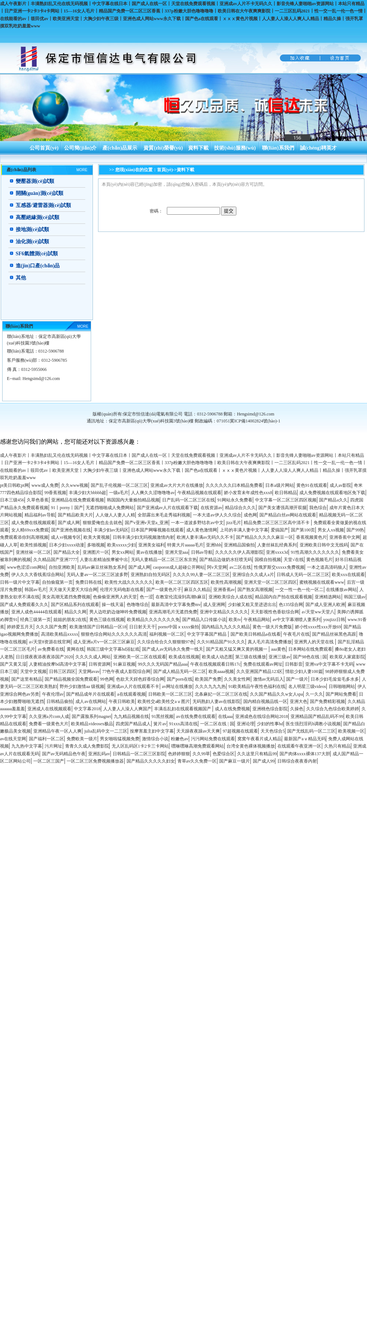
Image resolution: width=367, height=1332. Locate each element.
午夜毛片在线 (296, 634)
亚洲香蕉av (224, 589)
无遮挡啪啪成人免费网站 (110, 507)
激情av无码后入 (268, 679)
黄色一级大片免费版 (272, 626)
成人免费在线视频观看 (33, 522)
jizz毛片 (233, 522)
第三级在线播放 (250, 656)
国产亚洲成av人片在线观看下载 (167, 507)
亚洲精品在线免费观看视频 (77, 500)
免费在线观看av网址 (262, 664)
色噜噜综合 (138, 604)
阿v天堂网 (217, 567)
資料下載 (198, 148)
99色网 (106, 679)
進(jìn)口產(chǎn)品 (38, 265)
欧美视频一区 (351, 731)
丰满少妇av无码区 (111, 530)
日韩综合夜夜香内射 (297, 761)
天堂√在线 (294, 559)
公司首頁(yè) (44, 148)
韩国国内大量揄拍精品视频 (133, 500)
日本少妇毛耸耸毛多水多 (335, 679)
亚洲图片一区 (96, 552)
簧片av (159, 723)
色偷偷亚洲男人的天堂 (115, 596)
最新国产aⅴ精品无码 (304, 738)
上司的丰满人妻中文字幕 (244, 530)
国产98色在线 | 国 (310, 656)
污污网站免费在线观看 (213, 738)
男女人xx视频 (331, 530)
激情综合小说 (155, 738)
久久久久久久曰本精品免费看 (234, 485)
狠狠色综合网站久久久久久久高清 (114, 634)
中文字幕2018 (87, 708)
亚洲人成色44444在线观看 (36, 611)
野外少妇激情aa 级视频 (82, 686)
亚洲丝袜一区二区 (33, 552)
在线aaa (225, 716)
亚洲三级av (279, 656)
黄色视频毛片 (319, 559)
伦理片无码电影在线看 (122, 589)
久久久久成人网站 (93, 656)
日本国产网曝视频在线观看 (157, 530)
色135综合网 (291, 604)
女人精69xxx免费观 (30, 530)
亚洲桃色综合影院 (270, 708)
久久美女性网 (237, 679)
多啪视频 (96, 545)
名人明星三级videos (307, 686)
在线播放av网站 (341, 589)
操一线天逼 (113, 604)
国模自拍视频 (268, 559)
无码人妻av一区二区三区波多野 (97, 574)
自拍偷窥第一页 (57, 582)
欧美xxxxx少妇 (121, 545)
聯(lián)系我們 (278, 148)
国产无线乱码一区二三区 (311, 731)
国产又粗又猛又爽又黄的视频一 (237, 649)
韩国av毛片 (35, 589)
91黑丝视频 (162, 716)
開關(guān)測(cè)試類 (40, 193)
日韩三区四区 (62, 671)
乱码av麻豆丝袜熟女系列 (102, 567)
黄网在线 (75, 649)
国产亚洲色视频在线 (71, 530)
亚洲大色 (298, 701)
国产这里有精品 (26, 679)
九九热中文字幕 (26, 746)
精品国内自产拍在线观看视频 (283, 596)
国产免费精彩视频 (327, 701)
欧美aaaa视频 (221, 671)
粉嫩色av (179, 738)
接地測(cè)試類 (32, 229)
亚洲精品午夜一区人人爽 (57, 731)
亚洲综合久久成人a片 (253, 574)
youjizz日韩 (334, 619)
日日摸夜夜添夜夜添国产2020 (44, 656)
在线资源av (211, 507)
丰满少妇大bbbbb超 (87, 492)
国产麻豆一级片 (234, 761)
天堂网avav (89, 671)
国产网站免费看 (341, 694)
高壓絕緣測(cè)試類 (38, 217)
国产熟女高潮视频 (255, 589)
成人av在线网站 (90, 701)
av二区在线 (240, 567)
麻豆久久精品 (197, 589)
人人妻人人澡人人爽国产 (127, 708)
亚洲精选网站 (328, 596)
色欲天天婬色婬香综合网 (140, 679)
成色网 (250, 515)
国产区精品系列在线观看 (75, 604)
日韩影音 (294, 664)
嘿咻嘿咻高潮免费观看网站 (197, 746)
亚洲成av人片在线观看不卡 (133, 686)
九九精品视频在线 (131, 716)
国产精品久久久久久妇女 (151, 761)
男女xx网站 (123, 552)
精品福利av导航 (40, 515)
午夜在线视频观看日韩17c (215, 664)
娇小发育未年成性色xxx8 (248, 492)
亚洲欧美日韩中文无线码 (324, 545)
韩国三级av (355, 596)
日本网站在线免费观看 (310, 649)
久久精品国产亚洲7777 (55, 559)
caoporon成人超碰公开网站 (179, 567)
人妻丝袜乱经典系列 (277, 545)
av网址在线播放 (177, 686)
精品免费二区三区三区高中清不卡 (277, 522)
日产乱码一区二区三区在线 (188, 500)
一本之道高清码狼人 (327, 567)
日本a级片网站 (279, 485)
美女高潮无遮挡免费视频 (66, 596)
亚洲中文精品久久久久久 (224, 611)
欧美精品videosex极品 (92, 723)
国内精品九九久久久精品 (226, 626)
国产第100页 (303, 530)
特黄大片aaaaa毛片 (185, 545)
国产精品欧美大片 (75, 515)
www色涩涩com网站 (26, 567)
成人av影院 (340, 485)
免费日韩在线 (88, 582)
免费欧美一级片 (82, 738)
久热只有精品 (337, 746)
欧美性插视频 (33, 545)
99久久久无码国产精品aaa (163, 664)
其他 (21, 278)
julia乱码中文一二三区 (105, 731)
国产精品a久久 (333, 500)
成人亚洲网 (214, 604)
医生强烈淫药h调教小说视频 (313, 723)
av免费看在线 (51, 649)
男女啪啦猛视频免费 (119, 738)
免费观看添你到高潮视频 (24, 537)
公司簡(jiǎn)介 (80, 148)
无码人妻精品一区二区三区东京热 (164, 559)
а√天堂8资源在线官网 (50, 641)
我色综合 (318, 507)
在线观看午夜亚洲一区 (299, 746)
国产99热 (355, 530)
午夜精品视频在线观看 (199, 492)
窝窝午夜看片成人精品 (259, 738)
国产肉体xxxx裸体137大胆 (305, 753)
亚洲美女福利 (151, 545)
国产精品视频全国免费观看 (71, 679)
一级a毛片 (118, 492)
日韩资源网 (100, 664)
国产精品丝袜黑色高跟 (334, 634)
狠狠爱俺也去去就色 (102, 522)
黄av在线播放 (149, 552)
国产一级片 (297, 679)
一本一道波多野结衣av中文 (197, 522)
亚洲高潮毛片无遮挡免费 (173, 611)
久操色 (296, 708)
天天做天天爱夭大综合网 (73, 589)
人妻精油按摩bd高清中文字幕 (57, 664)
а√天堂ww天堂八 (318, 611)
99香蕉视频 (55, 492)
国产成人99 (264, 761)
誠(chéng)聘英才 (318, 148)
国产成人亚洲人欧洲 (325, 604)
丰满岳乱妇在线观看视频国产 (183, 708)
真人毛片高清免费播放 (270, 641)
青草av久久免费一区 (197, 761)
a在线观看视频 (131, 694)
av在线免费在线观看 (195, 716)
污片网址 (53, 746)
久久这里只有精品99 (257, 753)
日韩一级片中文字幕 (20, 582)
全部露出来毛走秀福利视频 (164, 515)
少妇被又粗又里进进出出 (252, 604)
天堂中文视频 (33, 671)
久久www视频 (74, 485)
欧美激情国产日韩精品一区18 (98, 626)
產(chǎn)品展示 (119, 148)
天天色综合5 (273, 731)
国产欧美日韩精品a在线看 (256, 634)
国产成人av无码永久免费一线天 (172, 649)
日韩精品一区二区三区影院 (139, 753)
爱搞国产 (279, 530)
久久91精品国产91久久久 (221, 641)
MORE (81, 170)
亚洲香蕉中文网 (344, 537)
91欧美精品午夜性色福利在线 (256, 686)
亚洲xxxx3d (277, 552)
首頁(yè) (165, 169)
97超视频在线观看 (240, 731)
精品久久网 (75, 611)
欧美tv (235, 619)
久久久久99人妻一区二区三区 (201, 574)
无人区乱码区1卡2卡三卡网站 (140, 746)
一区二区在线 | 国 (217, 723)
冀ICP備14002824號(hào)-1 (255, 421)
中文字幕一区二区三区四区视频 (286, 500)
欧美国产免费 (208, 679)
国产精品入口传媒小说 (204, 619)
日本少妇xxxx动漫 (66, 545)
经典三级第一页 (35, 619)
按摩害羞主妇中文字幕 (152, 731)
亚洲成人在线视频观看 (49, 708)
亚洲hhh (213, 545)
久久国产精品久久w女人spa (276, 694)
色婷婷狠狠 (179, 753)
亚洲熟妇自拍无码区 (150, 574)
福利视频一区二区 (166, 634)
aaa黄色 (278, 649)
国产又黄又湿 (13, 664)
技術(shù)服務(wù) (235, 148)
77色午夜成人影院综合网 (126, 671)
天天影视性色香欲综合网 (275, 611)
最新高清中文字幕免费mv (176, 604)
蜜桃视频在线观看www (321, 582)
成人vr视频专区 (66, 537)
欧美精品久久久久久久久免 (153, 619)
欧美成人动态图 (217, 656)
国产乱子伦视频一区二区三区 (119, 485)
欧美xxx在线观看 (348, 574)
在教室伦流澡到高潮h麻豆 (181, 596)
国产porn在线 (179, 679)
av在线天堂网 (13, 738)
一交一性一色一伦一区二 (299, 589)
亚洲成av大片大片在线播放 (176, 485)
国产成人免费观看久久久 (24, 604)
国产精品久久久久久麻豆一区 (264, 537)
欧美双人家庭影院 (347, 656)
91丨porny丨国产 (67, 507)
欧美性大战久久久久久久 (129, 582)
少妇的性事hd (270, 723)
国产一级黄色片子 (163, 589)
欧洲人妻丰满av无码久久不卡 (205, 537)
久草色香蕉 (38, 500)
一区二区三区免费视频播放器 (95, 761)
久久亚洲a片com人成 (49, 716)
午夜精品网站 (257, 619)
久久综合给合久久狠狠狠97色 (165, 641)
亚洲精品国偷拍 (239, 545)
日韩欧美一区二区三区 (170, 694)
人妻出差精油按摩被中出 (104, 559)
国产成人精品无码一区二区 (179, 671)
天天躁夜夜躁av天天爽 (198, 731)
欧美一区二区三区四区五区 (182, 582)
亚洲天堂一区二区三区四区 (270, 582)
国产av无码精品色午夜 (64, 753)
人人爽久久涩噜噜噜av (153, 492)
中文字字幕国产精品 (207, 634)
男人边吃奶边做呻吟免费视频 (117, 611)
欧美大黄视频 (96, 537)
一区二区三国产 (48, 761)
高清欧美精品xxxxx (59, 634)
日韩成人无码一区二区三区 (303, 574)
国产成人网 (69, 522)
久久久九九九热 (210, 686)
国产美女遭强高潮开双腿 (282, 507)
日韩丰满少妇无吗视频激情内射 (143, 537)
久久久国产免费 (51, 626)
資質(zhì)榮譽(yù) (163, 148)
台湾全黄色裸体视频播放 (250, 746)
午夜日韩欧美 (122, 701)
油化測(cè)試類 (32, 241)
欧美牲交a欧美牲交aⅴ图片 (164, 701)
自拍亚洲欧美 (62, 567)
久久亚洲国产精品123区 (259, 671)
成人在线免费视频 (232, 708)
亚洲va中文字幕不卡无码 (329, 664)
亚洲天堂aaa (176, 552)
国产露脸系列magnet (91, 716)
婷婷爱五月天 (20, 626)
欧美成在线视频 (184, 656)
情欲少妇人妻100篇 (304, 671)
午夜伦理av (53, 694)
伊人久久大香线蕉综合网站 (37, 574)
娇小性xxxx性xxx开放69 (318, 626)
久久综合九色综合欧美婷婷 (332, 708)
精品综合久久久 (240, 507)
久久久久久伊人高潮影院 (239, 552)
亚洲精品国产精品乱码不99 (317, 716)
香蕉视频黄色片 (311, 537)
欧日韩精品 (286, 492)
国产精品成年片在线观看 (90, 694)
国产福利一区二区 (46, 738)
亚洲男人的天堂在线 (314, 641)
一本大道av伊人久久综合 (217, 515)
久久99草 (201, 753)
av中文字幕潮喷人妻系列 (297, 619)
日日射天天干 (142, 626)
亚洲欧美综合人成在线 (230, 596)
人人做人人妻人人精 (115, 515)
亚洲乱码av (99, 753)
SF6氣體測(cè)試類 (37, 253)
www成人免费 (45, 485)
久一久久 (314, 694)
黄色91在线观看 (311, 485)
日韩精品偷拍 (59, 701)
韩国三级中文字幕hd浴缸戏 (113, 649)
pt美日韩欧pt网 (14, 485)
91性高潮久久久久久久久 (315, 552)
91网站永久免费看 (234, 500)
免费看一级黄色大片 (48, 723)
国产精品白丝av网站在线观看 (287, 515)
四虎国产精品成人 (133, 723)
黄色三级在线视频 (106, 619)
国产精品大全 (66, 552)
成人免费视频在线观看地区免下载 (332, 492)
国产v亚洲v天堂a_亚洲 (146, 522)
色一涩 (146, 596)
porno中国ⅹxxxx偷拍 (178, 626)
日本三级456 (12, 500)
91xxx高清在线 (183, 723)
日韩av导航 (202, 552)
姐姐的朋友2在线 (69, 619)
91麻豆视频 (124, 664)
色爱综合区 (224, 753)
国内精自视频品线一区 (265, 701)
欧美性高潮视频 (226, 582)
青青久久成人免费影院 (87, 746)
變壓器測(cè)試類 (35, 181)
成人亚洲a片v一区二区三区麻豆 (103, 641)
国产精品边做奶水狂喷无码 (225, 559)
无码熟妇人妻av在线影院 (216, 701)
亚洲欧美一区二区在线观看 (139, 656)
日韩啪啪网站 (342, 686)
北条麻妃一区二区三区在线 (221, 694)
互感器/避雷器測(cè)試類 (43, 205)
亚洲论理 (245, 723)
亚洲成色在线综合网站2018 (261, 716)
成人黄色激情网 (201, 530)
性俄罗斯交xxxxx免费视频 (279, 567)
